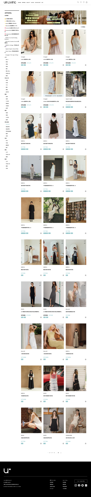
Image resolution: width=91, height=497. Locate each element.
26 (58, 452)
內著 (5, 138)
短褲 (7, 96)
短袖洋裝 (8, 126)
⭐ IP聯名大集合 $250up (10, 21)
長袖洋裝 (8, 129)
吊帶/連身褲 (8, 131)
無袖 (7, 61)
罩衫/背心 (8, 71)
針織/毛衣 (8, 73)
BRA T (7, 59)
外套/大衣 (7, 78)
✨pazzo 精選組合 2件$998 (10, 23)
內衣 (7, 140)
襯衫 (7, 68)
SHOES (32, 2)
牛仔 (7, 85)
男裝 (5, 149)
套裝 (7, 75)
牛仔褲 (7, 101)
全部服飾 (6, 15)
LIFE (42, 2)
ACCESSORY (38, 2)
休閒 (7, 80)
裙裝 (5, 110)
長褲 (7, 98)
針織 (7, 82)
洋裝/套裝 (7, 122)
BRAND (19, 2)
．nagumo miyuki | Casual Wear (11, 48)
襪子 (7, 147)
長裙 (7, 115)
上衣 (5, 57)
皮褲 (7, 108)
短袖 (7, 64)
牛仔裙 (7, 117)
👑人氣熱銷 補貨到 (9, 18)
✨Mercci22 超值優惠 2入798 (11, 25)
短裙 (7, 112)
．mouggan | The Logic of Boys (11, 54)
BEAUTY (28, 2)
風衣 (7, 87)
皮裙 (7, 119)
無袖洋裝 (8, 124)
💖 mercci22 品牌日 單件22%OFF (12, 28)
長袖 (7, 66)
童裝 (5, 159)
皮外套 (7, 91)
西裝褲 (7, 103)
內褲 (7, 142)
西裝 (7, 89)
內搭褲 (7, 105)
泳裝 (7, 135)
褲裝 (5, 94)
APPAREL (24, 2)
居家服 (7, 145)
